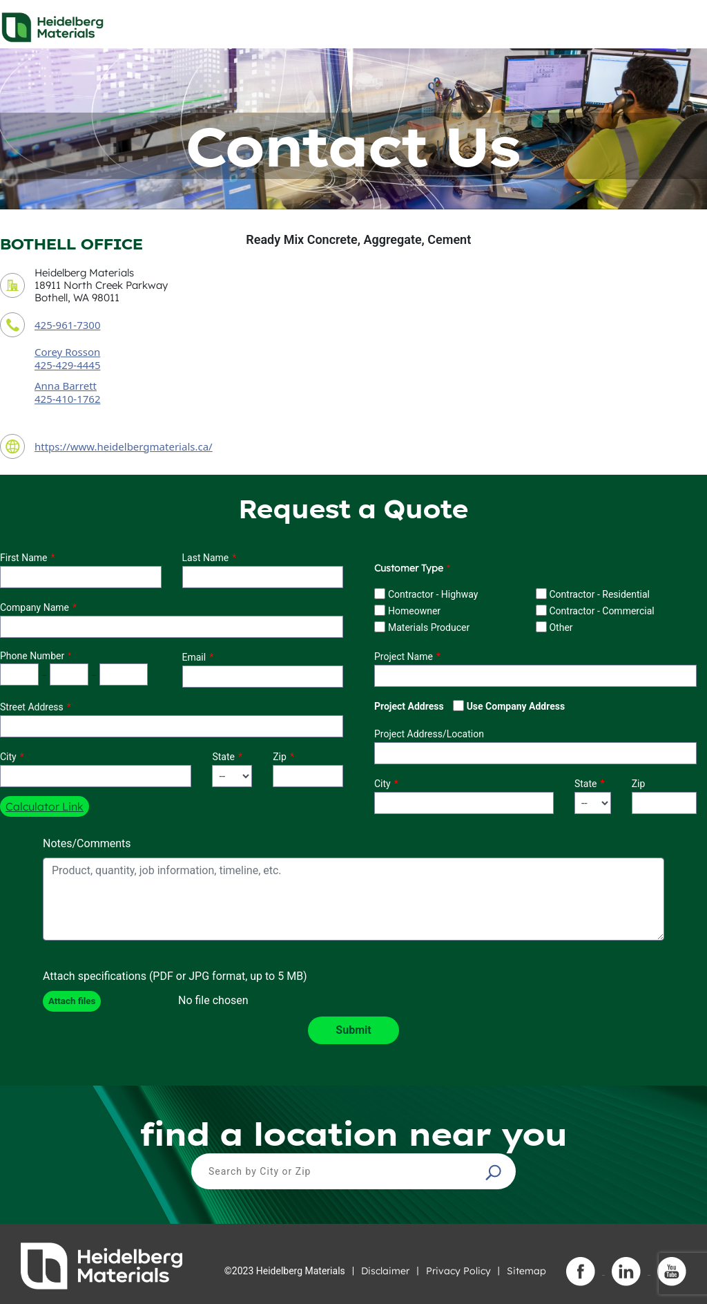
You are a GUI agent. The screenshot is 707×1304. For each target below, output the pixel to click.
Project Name (403, 656)
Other (560, 627)
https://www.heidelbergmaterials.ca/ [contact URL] (124, 446)
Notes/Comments (87, 843)
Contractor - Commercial (601, 610)
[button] (495, 1172)
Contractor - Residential (599, 594)
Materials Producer (428, 627)
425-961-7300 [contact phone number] (67, 325)
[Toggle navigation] (684, 23)
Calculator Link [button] (45, 806)
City (8, 756)
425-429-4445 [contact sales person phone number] (67, 365)
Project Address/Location (429, 733)
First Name (23, 557)
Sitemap (526, 1271)
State (223, 756)
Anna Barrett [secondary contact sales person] (66, 386)
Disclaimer (385, 1271)
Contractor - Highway (433, 594)
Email (194, 657)
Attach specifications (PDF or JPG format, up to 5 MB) (175, 976)
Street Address (32, 706)
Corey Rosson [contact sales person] (67, 352)
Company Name (34, 607)
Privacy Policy (458, 1271)
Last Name (205, 557)
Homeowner (414, 610)
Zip (280, 756)
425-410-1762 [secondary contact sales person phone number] (67, 399)
